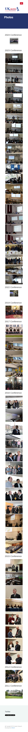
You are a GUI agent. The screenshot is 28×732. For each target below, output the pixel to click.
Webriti (13, 728)
